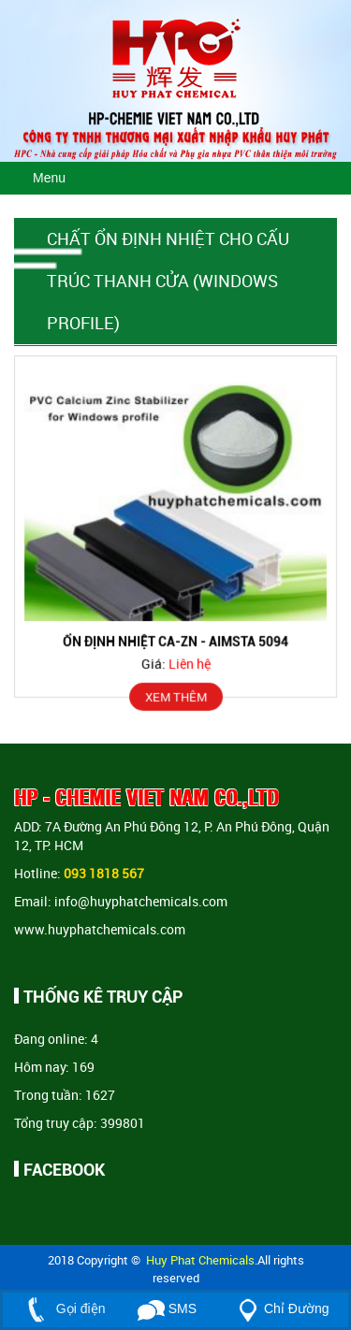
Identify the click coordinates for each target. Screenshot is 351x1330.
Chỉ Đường (280, 1308)
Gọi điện (62, 1308)
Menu (49, 177)
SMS (167, 1308)
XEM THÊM (176, 695)
